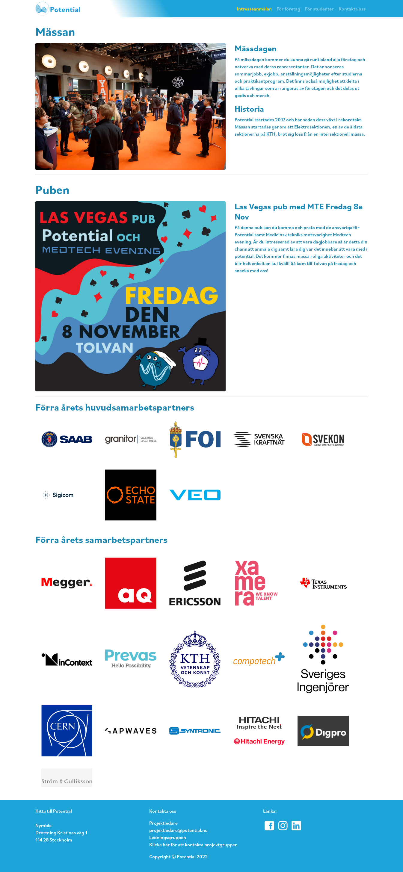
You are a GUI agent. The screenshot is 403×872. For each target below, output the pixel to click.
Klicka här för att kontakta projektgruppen (193, 844)
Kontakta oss (352, 9)
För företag (288, 9)
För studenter (319, 9)
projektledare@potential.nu (178, 830)
